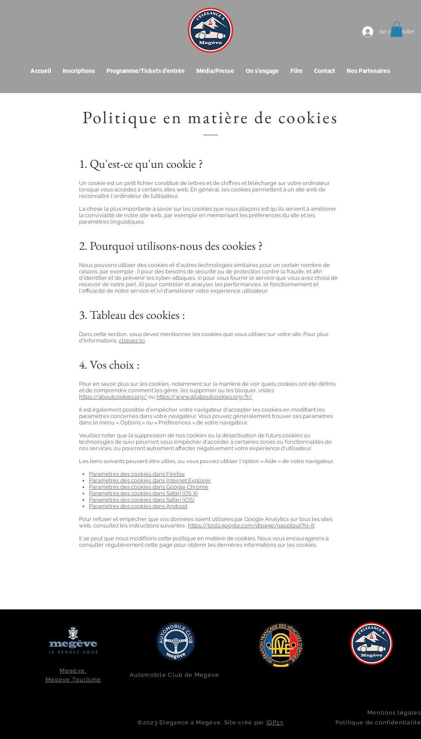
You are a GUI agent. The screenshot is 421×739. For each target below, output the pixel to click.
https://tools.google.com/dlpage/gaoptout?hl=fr (251, 525)
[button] (396, 29)
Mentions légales (394, 712)
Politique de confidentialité (378, 722)
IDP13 (275, 722)
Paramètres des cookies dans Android (138, 506)
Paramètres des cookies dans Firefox (137, 474)
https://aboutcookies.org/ (113, 397)
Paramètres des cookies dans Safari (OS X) (143, 493)
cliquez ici (132, 340)
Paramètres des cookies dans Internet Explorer (150, 480)
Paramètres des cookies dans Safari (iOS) (141, 500)
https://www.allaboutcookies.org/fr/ (204, 397)
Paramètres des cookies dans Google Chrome (148, 487)
